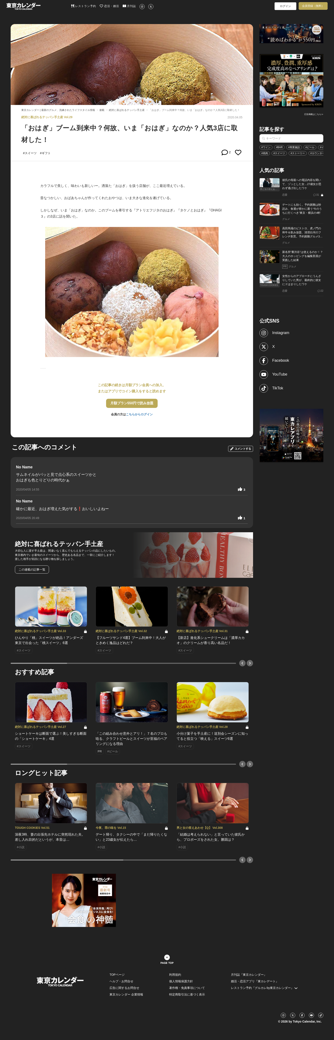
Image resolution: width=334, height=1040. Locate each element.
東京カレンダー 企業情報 (126, 994)
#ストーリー (298, 153)
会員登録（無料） (313, 5)
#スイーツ (279, 153)
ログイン (285, 6)
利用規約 (175, 974)
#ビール (310, 147)
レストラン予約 (83, 6)
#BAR (279, 147)
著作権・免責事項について (187, 987)
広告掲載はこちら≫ (313, 114)
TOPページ (117, 974)
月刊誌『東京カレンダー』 (249, 974)
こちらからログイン (139, 414)
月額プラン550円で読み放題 (132, 403)
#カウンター (317, 153)
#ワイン (266, 147)
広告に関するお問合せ (124, 987)
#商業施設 (294, 147)
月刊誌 (129, 6)
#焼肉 (264, 153)
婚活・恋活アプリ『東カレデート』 (255, 981)
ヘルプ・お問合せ (121, 981)
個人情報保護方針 (181, 981)
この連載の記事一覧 (32, 569)
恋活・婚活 (109, 6)
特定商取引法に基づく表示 (187, 994)
